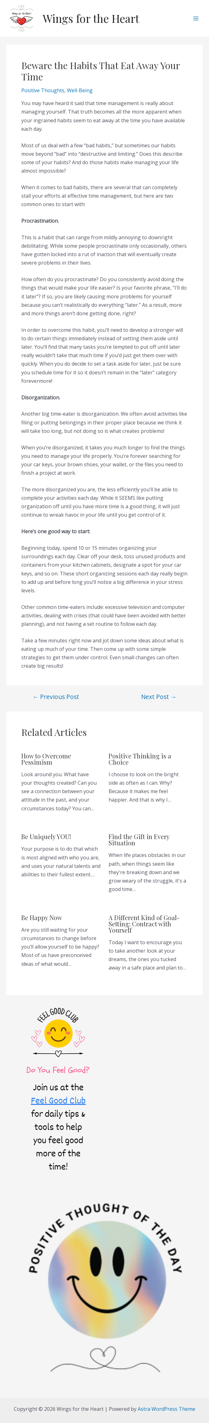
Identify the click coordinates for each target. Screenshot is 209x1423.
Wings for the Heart (91, 18)
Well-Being (80, 90)
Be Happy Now (41, 917)
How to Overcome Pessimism (46, 759)
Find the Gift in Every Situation (139, 839)
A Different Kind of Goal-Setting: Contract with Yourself (144, 923)
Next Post (158, 697)
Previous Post (56, 697)
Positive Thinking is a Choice (140, 759)
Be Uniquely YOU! (46, 836)
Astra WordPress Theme (166, 1408)
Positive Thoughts (42, 90)
